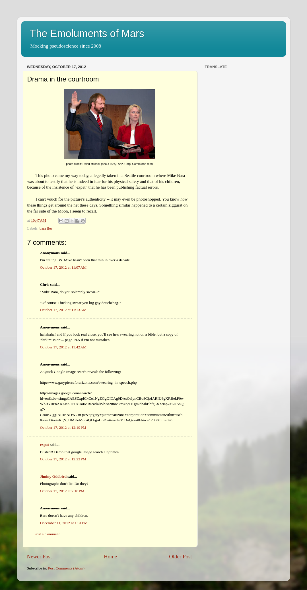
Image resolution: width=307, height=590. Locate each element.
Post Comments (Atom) (66, 568)
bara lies (46, 228)
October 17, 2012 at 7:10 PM (62, 491)
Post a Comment (47, 534)
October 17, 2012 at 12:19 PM (63, 427)
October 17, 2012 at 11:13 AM (63, 310)
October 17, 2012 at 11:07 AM (63, 267)
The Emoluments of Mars (87, 33)
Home (110, 557)
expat (44, 444)
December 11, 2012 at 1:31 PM (64, 523)
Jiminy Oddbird (53, 476)
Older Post (180, 557)
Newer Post (39, 557)
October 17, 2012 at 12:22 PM (63, 459)
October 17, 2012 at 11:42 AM (63, 347)
